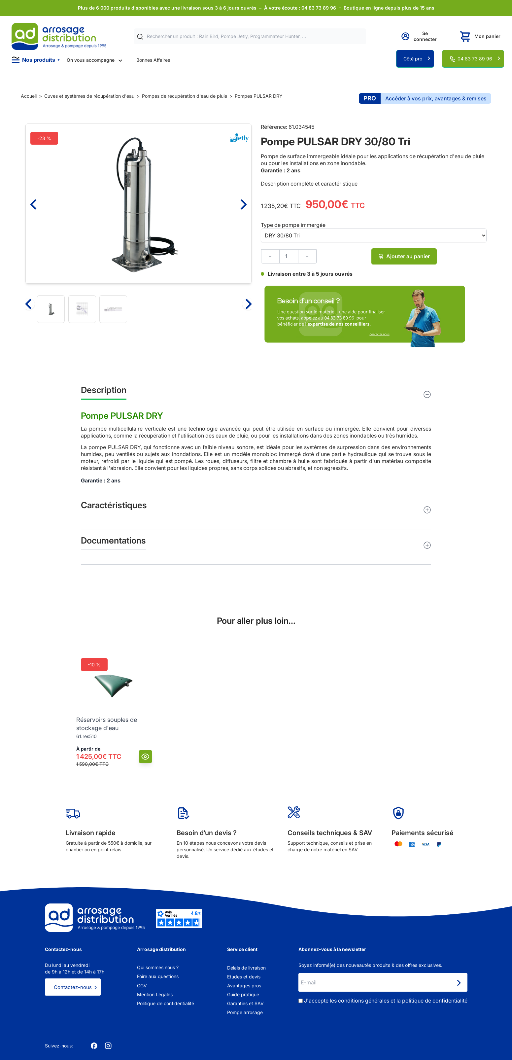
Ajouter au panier (404, 256)
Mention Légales (155, 994)
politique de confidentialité (434, 1000)
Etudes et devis (243, 976)
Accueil (29, 96)
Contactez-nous (73, 987)
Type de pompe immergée (293, 225)
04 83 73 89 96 (475, 58)
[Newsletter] (458, 983)
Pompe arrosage (245, 1012)
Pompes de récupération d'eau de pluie (184, 96)
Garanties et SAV (245, 1003)
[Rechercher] (140, 36)
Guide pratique (243, 994)
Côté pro (412, 58)
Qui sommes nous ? (158, 967)
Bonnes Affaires (153, 60)
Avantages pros (244, 985)
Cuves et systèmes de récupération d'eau (89, 96)
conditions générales (363, 1000)
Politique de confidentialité (165, 1003)
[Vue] (145, 757)
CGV (142, 985)
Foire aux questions (158, 976)
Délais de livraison (246, 968)
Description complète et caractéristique (309, 183)
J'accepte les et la (385, 1000)
